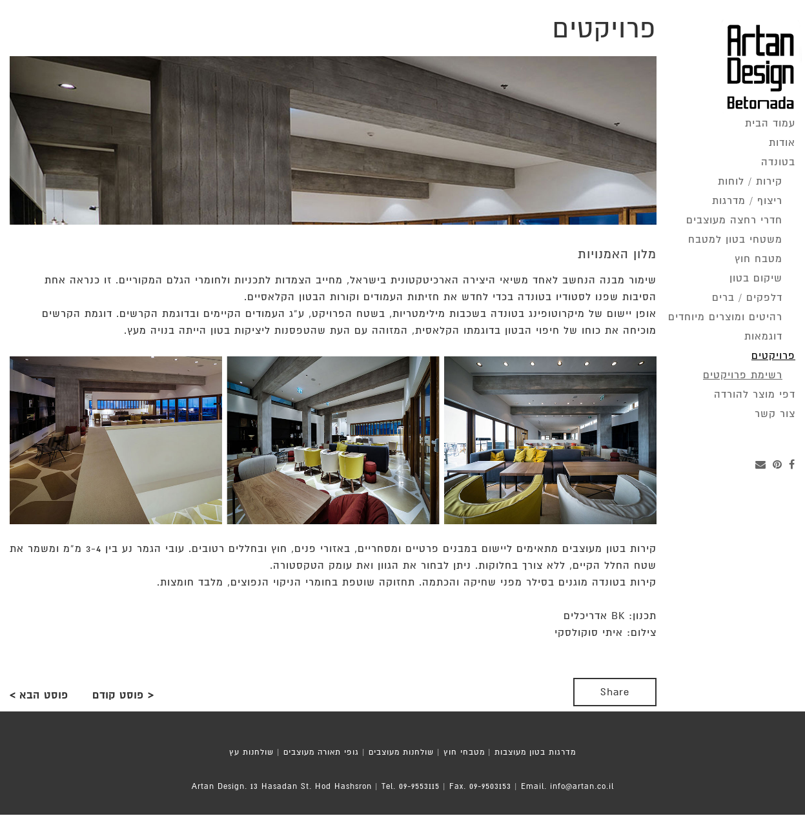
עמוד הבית (770, 123)
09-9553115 (419, 786)
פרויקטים (773, 355)
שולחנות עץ (251, 752)
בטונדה (778, 162)
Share (614, 692)
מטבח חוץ (758, 258)
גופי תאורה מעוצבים (321, 752)
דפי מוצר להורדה (754, 394)
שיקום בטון (755, 278)
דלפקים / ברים (747, 297)
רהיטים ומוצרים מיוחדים (725, 317)
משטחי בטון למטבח (735, 239)
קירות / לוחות (750, 181)
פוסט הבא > (39, 695)
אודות (782, 142)
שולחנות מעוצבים (401, 752)
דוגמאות (763, 336)
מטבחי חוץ (464, 752)
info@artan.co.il (582, 786)
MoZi (426, 821)
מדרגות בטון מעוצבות (535, 752)
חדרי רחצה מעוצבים (734, 220)
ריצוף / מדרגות (747, 200)
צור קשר (775, 413)
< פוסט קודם (123, 695)
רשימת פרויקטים (742, 375)
